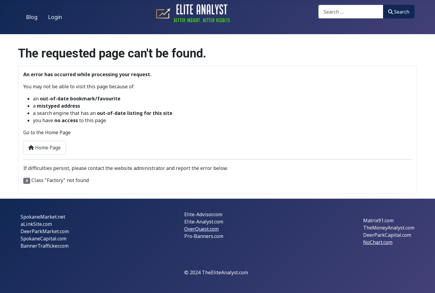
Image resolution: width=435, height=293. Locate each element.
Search (398, 11)
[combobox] (350, 11)
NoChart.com (377, 242)
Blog (31, 17)
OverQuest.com (201, 229)
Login (55, 17)
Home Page (44, 147)
